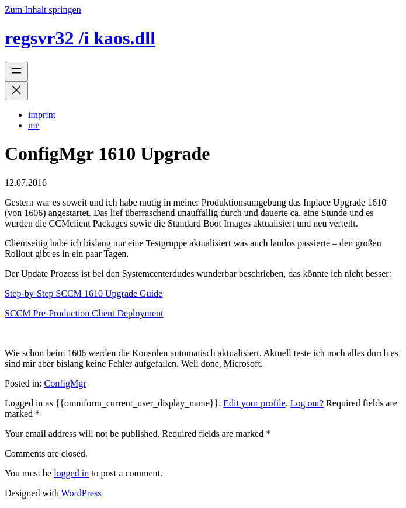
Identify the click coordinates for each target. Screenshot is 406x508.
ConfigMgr (65, 383)
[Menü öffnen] (16, 71)
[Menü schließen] (16, 90)
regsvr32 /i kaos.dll (80, 37)
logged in (71, 473)
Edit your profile (254, 403)
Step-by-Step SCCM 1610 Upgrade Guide (83, 293)
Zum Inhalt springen (43, 10)
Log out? (307, 403)
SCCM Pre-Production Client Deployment (84, 313)
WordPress (81, 493)
